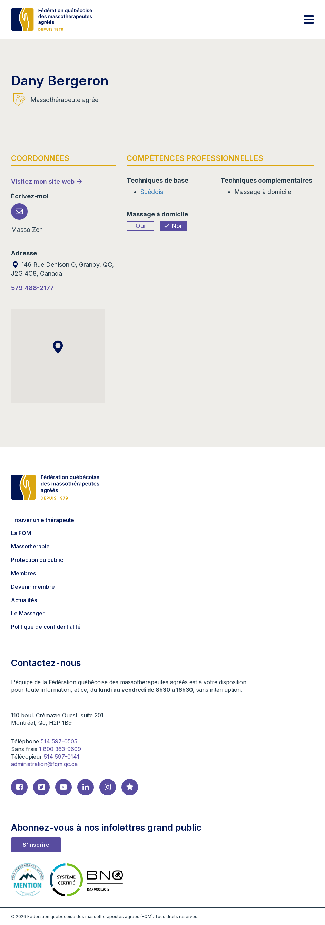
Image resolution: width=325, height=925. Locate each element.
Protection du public (37, 559)
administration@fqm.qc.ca (44, 764)
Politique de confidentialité (46, 626)
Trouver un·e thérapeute (42, 519)
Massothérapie (30, 546)
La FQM (21, 533)
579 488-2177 (32, 287)
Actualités (24, 600)
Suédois (151, 191)
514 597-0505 (59, 741)
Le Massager (28, 613)
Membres (23, 573)
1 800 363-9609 (60, 749)
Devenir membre (33, 586)
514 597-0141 (61, 756)
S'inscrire (36, 844)
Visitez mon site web (43, 181)
